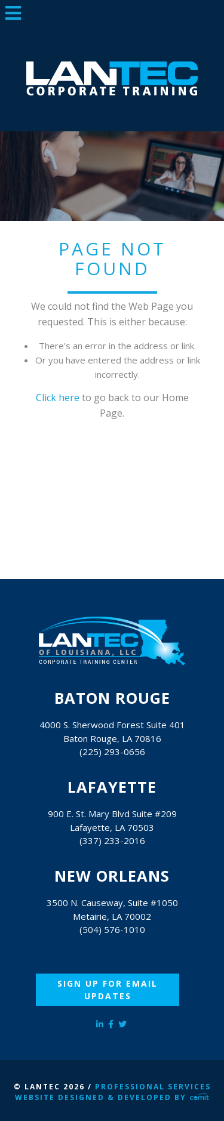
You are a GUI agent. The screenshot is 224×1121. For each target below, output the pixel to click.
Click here (57, 397)
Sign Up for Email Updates (107, 990)
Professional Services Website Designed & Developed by (112, 1092)
